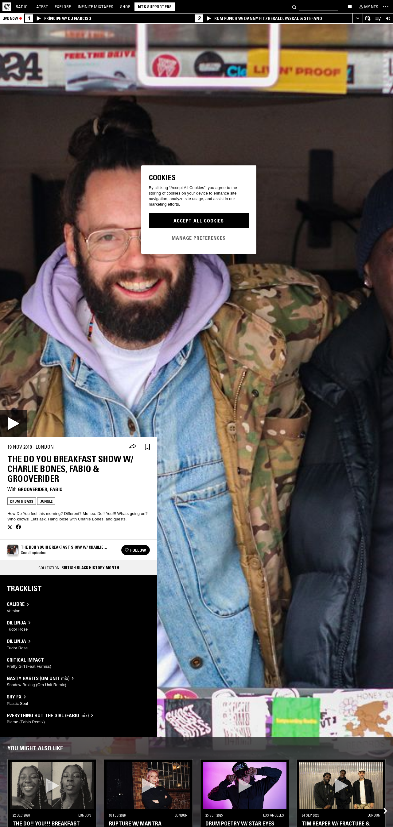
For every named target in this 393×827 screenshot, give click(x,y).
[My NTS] (368, 7)
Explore (63, 7)
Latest (41, 7)
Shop (125, 7)
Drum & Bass (21, 501)
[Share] (132, 446)
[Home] (6, 6)
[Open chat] (349, 6)
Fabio (56, 489)
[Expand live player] (357, 19)
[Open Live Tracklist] (378, 19)
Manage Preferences (199, 238)
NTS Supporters (155, 7)
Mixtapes (95, 7)
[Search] (294, 6)
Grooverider (32, 489)
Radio (22, 7)
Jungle (46, 501)
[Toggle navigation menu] (386, 6)
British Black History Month (90, 567)
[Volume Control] (388, 19)
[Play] (13, 423)
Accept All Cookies (198, 221)
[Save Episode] (147, 446)
